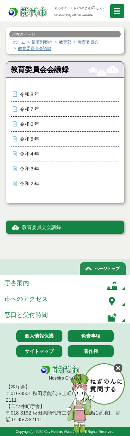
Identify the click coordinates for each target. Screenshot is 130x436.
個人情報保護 (39, 336)
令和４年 (29, 154)
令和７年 (29, 109)
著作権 (91, 351)
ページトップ (107, 268)
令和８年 (29, 94)
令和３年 (29, 168)
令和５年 (29, 139)
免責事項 (91, 336)
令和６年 (29, 124)
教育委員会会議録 (41, 227)
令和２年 (29, 183)
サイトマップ (39, 351)
